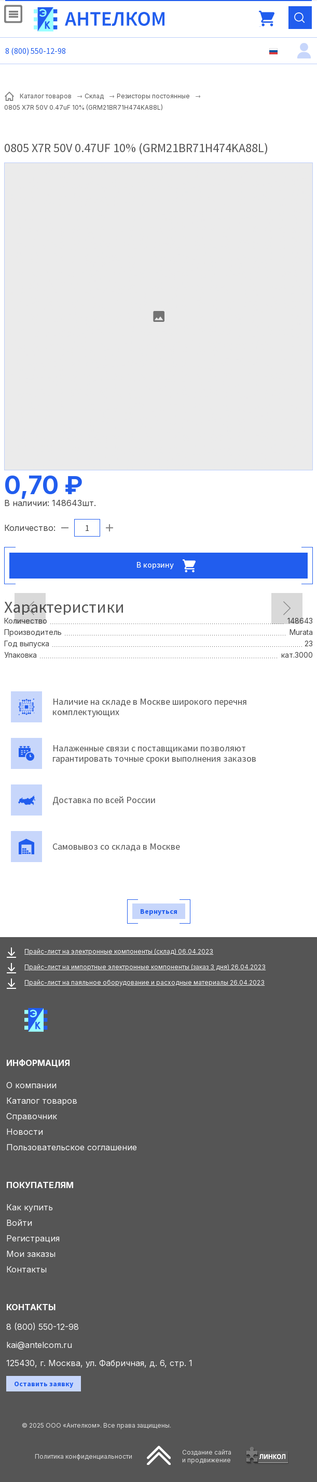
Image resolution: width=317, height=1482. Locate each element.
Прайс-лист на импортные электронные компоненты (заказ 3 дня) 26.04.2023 (145, 967)
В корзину (169, 566)
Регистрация (33, 1238)
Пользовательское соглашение (71, 1147)
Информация (38, 1063)
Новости (24, 1132)
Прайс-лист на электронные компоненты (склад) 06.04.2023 (118, 951)
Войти (19, 1223)
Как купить (29, 1207)
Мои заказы (31, 1254)
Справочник (31, 1116)
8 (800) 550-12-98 (35, 51)
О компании (31, 1085)
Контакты (26, 1269)
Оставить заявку (43, 1383)
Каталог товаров (41, 1100)
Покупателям (40, 1185)
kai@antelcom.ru (39, 1345)
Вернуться (158, 911)
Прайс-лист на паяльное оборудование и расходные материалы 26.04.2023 (144, 982)
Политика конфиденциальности (83, 1456)
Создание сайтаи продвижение (206, 1456)
